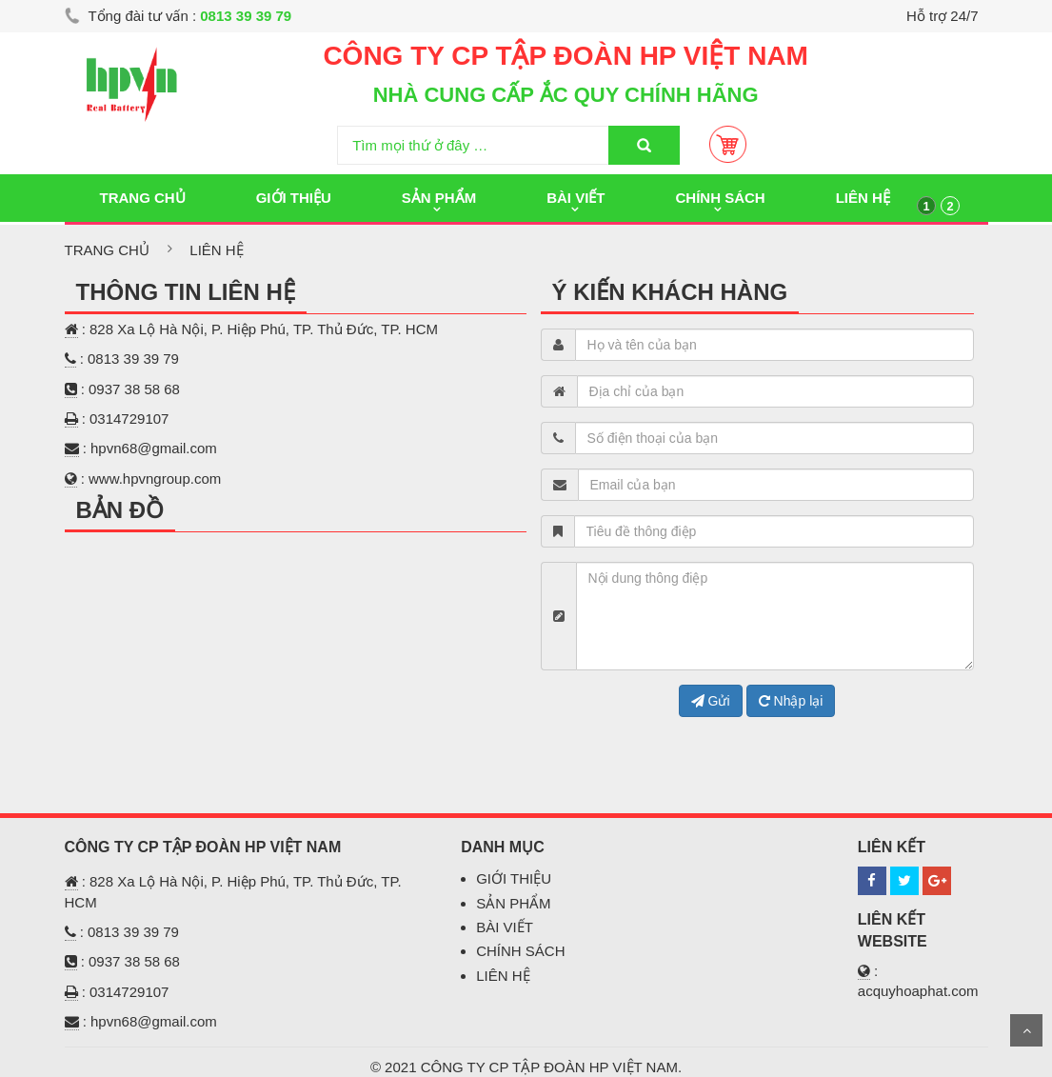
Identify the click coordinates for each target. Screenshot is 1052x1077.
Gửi (710, 700)
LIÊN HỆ (502, 975)
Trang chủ (107, 250)
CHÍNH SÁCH (520, 951)
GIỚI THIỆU (513, 878)
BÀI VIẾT (504, 927)
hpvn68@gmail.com (153, 448)
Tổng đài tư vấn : (178, 16)
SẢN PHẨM (513, 903)
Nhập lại (791, 700)
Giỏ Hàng (727, 144)
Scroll (1026, 1030)
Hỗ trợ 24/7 (942, 16)
